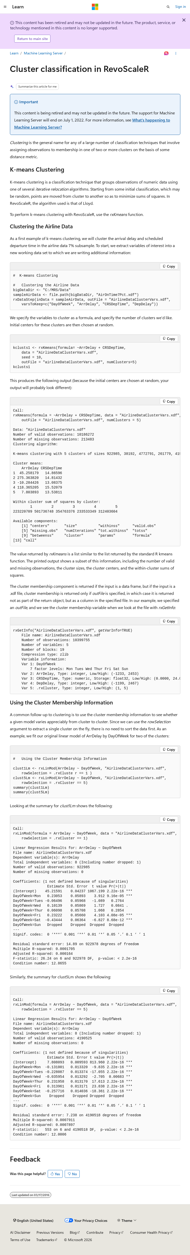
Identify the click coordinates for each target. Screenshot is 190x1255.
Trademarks (45, 1239)
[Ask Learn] (166, 53)
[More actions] (175, 53)
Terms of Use (20, 1239)
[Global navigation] (5, 6)
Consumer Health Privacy (149, 1232)
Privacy (114, 1232)
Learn (14, 53)
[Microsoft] (95, 7)
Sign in (180, 6)
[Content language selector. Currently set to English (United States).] (33, 1221)
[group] (95, 475)
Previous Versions (50, 1232)
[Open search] (168, 6)
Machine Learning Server (43, 53)
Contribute (95, 1232)
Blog (73, 1232)
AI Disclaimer (20, 1232)
